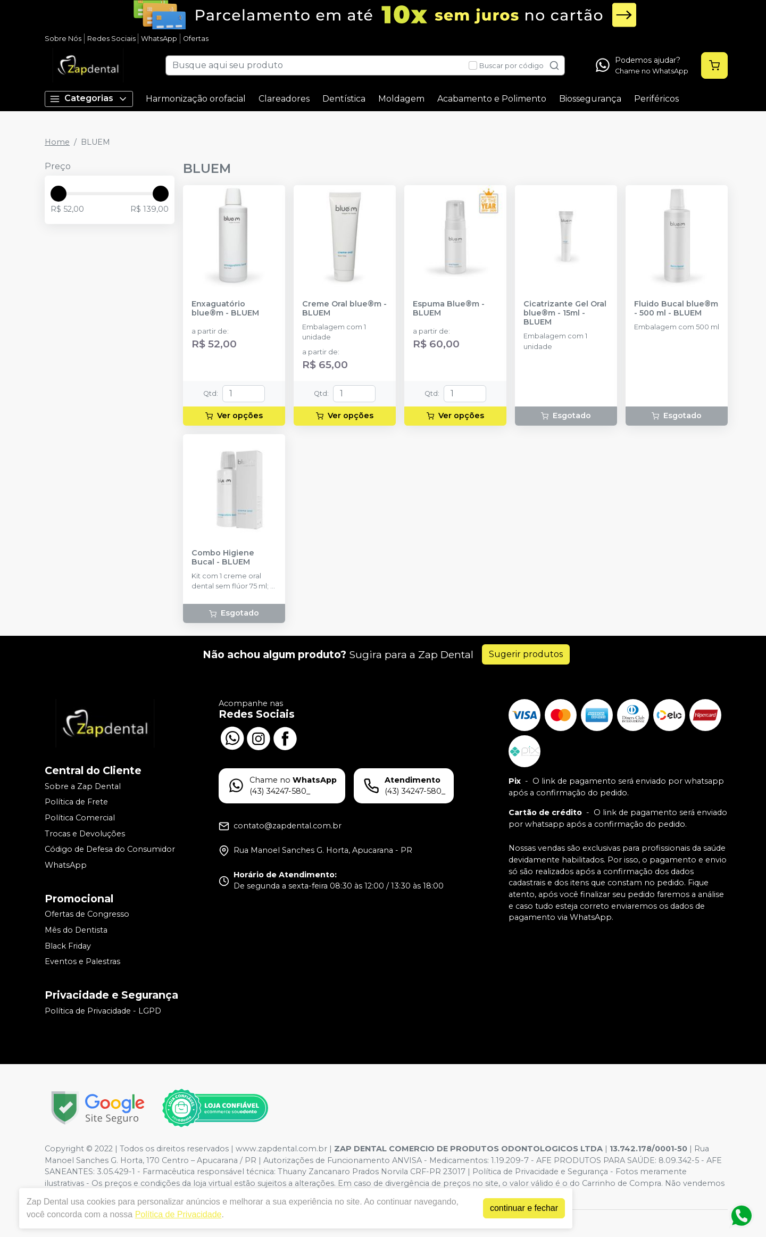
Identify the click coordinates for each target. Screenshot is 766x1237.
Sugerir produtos (526, 654)
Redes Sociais (111, 39)
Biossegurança (590, 99)
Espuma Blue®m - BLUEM (449, 309)
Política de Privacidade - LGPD (103, 1011)
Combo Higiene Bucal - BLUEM (223, 558)
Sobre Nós (63, 39)
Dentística (343, 99)
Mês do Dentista (76, 930)
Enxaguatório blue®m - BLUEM (225, 309)
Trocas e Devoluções (85, 833)
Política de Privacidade (178, 1214)
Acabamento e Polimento (491, 99)
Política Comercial (80, 818)
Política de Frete (76, 802)
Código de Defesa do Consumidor (110, 849)
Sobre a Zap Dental (83, 786)
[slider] (58, 194)
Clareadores (284, 99)
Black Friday (68, 946)
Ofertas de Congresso (87, 914)
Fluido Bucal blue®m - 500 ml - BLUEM (676, 309)
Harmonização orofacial (196, 99)
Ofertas (196, 39)
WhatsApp (159, 39)
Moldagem (401, 99)
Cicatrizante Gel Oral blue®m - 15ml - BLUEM (564, 313)
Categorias (88, 98)
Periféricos (656, 99)
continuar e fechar (524, 1208)
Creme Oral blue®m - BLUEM (344, 309)
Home (57, 142)
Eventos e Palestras (82, 961)
